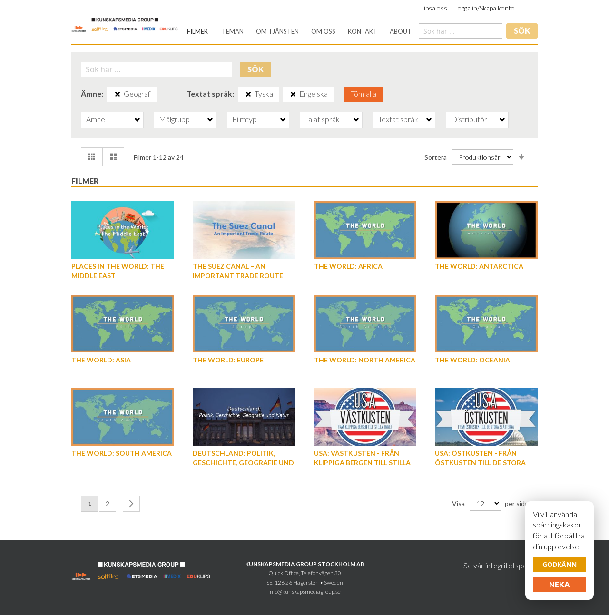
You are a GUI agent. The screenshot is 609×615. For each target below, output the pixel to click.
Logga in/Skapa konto (484, 8)
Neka (559, 584)
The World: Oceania (472, 360)
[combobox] (460, 31)
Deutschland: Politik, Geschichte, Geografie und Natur (243, 462)
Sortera (435, 157)
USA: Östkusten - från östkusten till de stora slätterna (480, 462)
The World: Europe (228, 360)
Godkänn (559, 564)
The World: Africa (348, 266)
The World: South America (121, 453)
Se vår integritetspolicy (500, 565)
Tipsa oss (433, 8)
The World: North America (364, 360)
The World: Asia (101, 360)
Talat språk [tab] (322, 119)
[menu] (299, 31)
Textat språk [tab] (398, 119)
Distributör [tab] (469, 119)
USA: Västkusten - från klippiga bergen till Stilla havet (362, 462)
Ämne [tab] (95, 119)
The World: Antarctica (479, 266)
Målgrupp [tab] (174, 119)
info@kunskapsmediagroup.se (304, 591)
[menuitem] (197, 31)
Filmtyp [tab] (244, 119)
